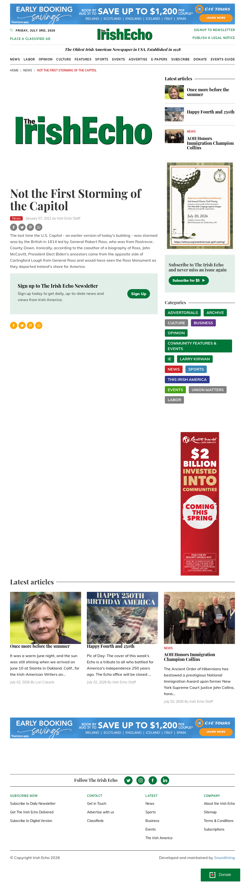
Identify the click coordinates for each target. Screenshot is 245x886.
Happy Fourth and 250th (210, 112)
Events (118, 59)
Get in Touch (96, 803)
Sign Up (138, 293)
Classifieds (95, 821)
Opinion (46, 59)
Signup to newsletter (214, 30)
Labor (29, 59)
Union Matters (208, 389)
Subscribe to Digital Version (31, 821)
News (15, 59)
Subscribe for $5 (189, 280)
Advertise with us (100, 812)
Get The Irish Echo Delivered (31, 812)
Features (83, 59)
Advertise (138, 59)
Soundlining (224, 857)
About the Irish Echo (219, 803)
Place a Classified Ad (30, 39)
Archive (215, 312)
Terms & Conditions (219, 821)
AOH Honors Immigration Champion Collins (210, 143)
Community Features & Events (192, 346)
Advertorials (183, 312)
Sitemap (210, 812)
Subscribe (180, 59)
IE (169, 359)
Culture (63, 59)
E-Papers (159, 59)
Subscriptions (214, 829)
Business (203, 322)
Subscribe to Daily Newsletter (33, 803)
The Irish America (158, 838)
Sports (101, 59)
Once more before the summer (208, 92)
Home (14, 70)
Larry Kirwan (195, 359)
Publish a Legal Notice (214, 38)
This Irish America (187, 379)
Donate (200, 59)
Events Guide (223, 59)
